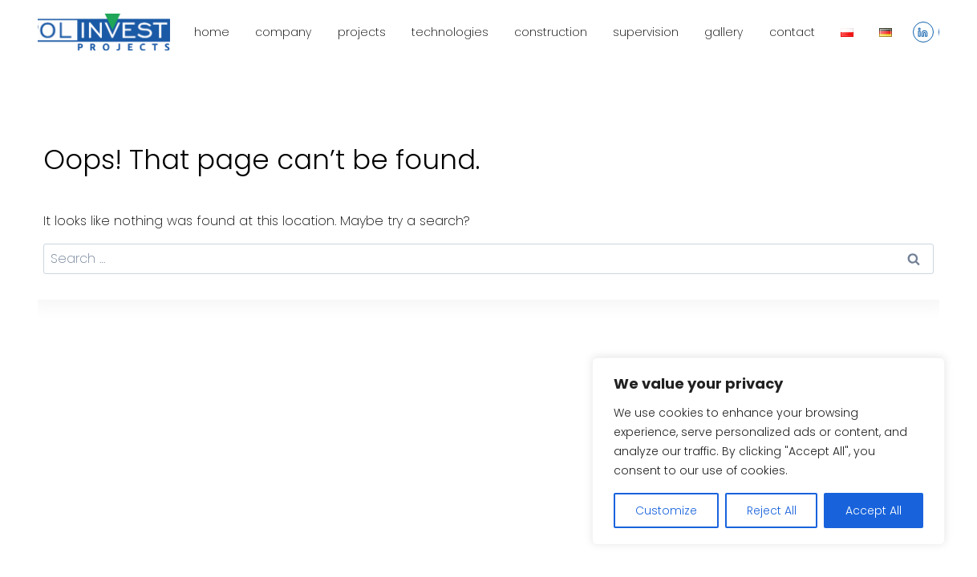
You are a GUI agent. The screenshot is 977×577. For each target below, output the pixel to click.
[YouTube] (948, 32)
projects (362, 32)
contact (792, 32)
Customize (666, 510)
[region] (768, 451)
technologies (449, 32)
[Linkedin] (923, 32)
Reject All (772, 510)
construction (550, 32)
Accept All (873, 510)
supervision (646, 32)
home (211, 32)
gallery (723, 32)
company (283, 32)
